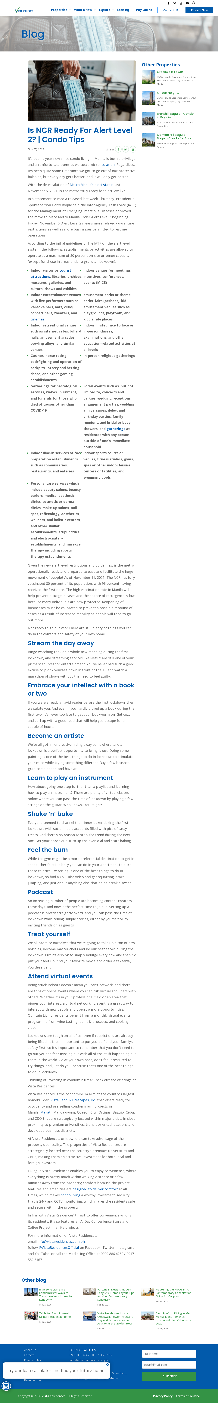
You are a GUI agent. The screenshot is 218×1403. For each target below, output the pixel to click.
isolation (108, 164)
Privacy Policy (33, 1360)
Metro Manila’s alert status (92, 184)
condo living (70, 1195)
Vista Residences (53, 1396)
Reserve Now (198, 10)
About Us (30, 1350)
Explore (104, 10)
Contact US (170, 10)
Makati (45, 1112)
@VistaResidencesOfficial (58, 1247)
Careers (30, 1355)
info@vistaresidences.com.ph (61, 1241)
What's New (82, 10)
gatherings (116, 428)
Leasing (122, 10)
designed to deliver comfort (95, 1189)
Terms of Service (188, 1396)
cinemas (37, 319)
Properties (58, 10)
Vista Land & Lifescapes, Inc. (73, 1100)
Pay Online (143, 10)
